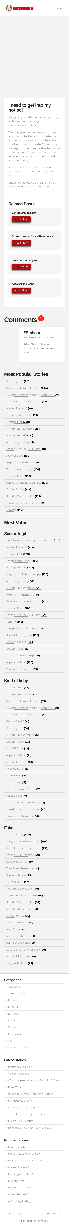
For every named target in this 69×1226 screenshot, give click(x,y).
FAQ (19, 1214)
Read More (21, 219)
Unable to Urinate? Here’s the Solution (30, 1093)
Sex (10, 1040)
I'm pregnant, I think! (22, 415)
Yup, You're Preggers (22, 669)
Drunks (12, 1000)
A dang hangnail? (19, 435)
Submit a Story (52, 1214)
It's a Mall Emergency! (22, 635)
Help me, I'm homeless (23, 462)
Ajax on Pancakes (18, 1073)
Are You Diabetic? (20, 408)
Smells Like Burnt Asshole (24, 895)
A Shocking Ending (20, 442)
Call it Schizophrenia (21, 942)
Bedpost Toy (16, 782)
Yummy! (14, 509)
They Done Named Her (22, 868)
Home (11, 1214)
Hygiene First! (18, 421)
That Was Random (19, 1047)
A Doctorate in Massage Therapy (27, 1107)
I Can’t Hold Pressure (20, 1121)
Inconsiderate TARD (20, 1067)
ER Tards (13, 1013)
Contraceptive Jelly (20, 861)
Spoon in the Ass (19, 875)
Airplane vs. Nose (19, 662)
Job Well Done (18, 455)
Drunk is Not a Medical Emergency (32, 236)
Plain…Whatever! (17, 1087)
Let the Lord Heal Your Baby (26, 448)
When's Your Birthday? (23, 469)
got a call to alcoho (23, 284)
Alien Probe (15, 929)
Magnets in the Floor (21, 936)
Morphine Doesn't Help (23, 655)
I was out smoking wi (24, 260)
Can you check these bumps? (27, 482)
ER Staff (13, 1007)
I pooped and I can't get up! (25, 503)
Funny (12, 1020)
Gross (11, 1027)
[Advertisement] (34, 57)
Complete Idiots (17, 993)
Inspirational (15, 1034)
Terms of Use (31, 1214)
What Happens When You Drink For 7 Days (33, 1080)
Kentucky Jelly (18, 381)
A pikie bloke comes (21, 956)
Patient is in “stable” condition (25, 1160)
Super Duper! (16, 795)
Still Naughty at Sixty (20, 1100)
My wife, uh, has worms (23, 428)
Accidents (14, 986)
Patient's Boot (17, 687)
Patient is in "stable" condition (27, 401)
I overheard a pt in (19, 922)
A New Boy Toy (18, 915)
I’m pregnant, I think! (20, 1174)
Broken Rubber (18, 489)
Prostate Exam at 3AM (22, 888)
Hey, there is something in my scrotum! (33, 394)
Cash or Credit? (17, 721)
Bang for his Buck (19, 963)
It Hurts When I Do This (23, 496)
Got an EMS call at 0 (24, 212)
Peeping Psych (18, 476)
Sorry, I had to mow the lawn (27, 388)
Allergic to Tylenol (19, 641)
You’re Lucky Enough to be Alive (27, 1114)
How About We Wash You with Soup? (30, 1127)
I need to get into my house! (25, 809)
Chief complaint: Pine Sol (23, 789)
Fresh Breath (16, 775)
